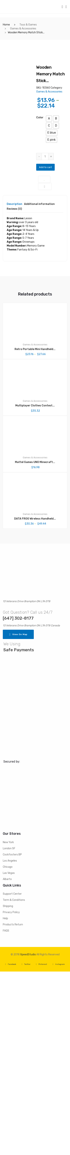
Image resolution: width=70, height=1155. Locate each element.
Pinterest (41, 1148)
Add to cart (45, 167)
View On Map (18, 817)
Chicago (8, 1050)
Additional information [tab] (39, 387)
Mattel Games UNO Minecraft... (35, 645)
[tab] (14, 388)
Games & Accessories (23, 28)
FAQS (6, 1114)
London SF (9, 1031)
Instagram (59, 1148)
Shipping (8, 1089)
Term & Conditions (14, 1083)
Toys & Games (28, 24)
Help (5, 1101)
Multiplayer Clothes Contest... (35, 589)
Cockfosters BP (12, 1037)
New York (8, 1025)
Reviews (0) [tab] (14, 392)
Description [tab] (14, 387)
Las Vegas (9, 1056)
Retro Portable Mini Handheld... (35, 532)
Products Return (13, 1108)
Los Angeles (10, 1044)
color (39, 117)
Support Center (12, 1077)
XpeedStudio (28, 1138)
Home (6, 24)
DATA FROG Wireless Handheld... (35, 702)
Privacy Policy (11, 1095)
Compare (45, 186)
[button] (49, 118)
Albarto (7, 1062)
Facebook (10, 1148)
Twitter (26, 1148)
